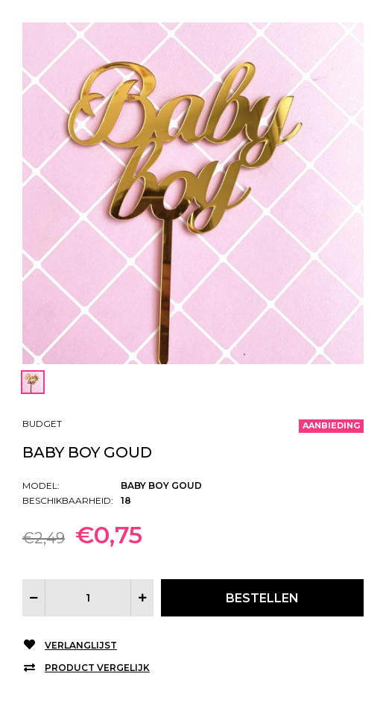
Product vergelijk (97, 668)
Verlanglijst (81, 645)
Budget (42, 423)
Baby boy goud (87, 452)
